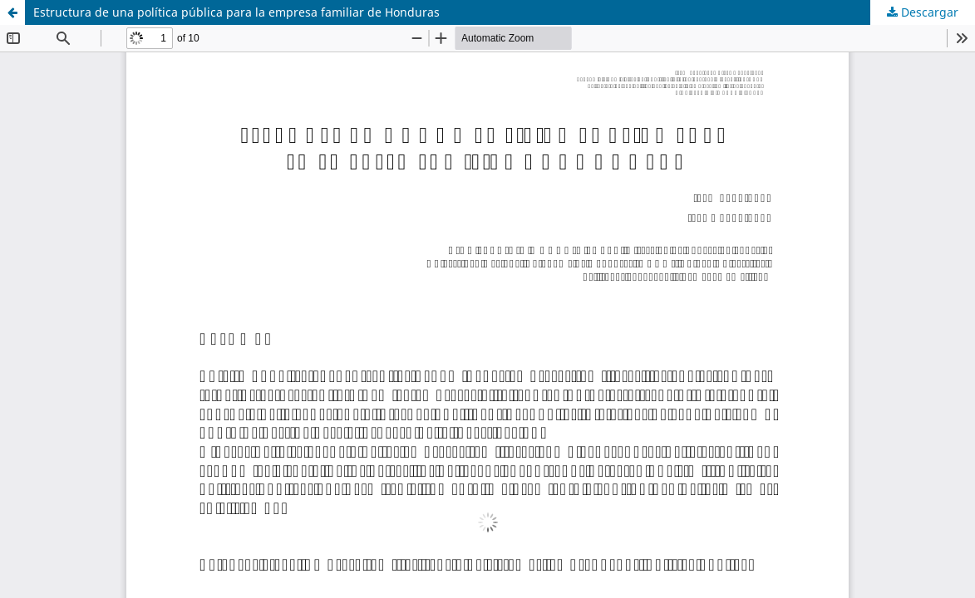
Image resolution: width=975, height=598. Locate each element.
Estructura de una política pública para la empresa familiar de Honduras (236, 12)
